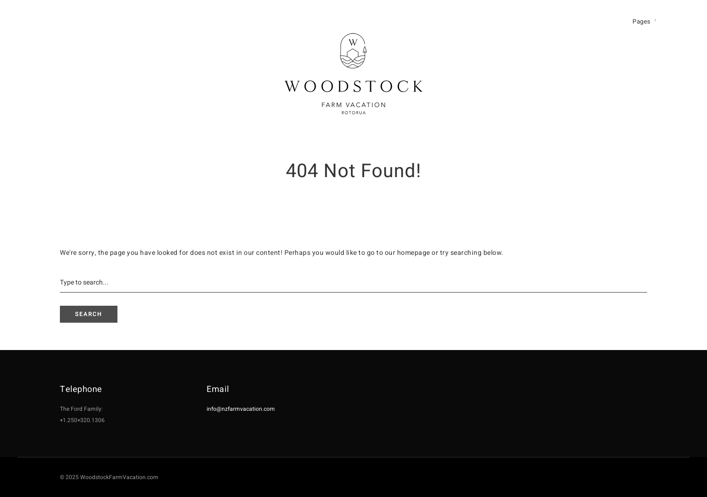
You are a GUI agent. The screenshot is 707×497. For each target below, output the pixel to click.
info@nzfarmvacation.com (241, 409)
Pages (641, 21)
